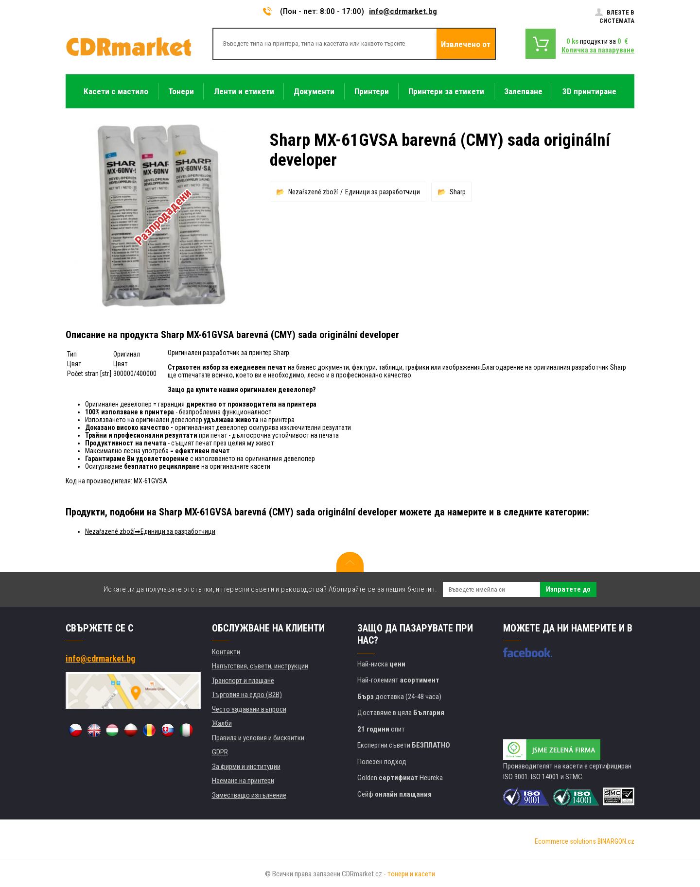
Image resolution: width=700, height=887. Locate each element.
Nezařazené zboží (313, 192)
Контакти (226, 652)
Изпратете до (568, 589)
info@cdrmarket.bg (403, 11)
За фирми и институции (246, 766)
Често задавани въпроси (249, 709)
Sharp (458, 192)
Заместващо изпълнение (249, 795)
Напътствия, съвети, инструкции (260, 666)
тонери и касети (411, 874)
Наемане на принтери (243, 780)
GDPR (220, 752)
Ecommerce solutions (565, 841)
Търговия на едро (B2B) (247, 694)
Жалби (222, 723)
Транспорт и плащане (243, 680)
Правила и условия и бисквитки (258, 737)
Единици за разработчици (382, 192)
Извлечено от (465, 44)
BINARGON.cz (615, 841)
